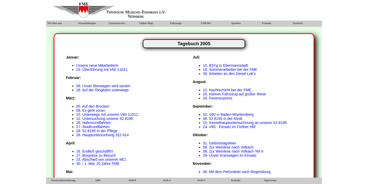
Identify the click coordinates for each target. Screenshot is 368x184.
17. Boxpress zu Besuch (96, 155)
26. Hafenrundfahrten (93, 123)
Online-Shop (146, 23)
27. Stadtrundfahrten (93, 127)
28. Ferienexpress (217, 98)
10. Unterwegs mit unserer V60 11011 (107, 114)
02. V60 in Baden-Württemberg (228, 114)
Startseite (298, 23)
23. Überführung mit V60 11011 (102, 69)
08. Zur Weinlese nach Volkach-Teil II (233, 151)
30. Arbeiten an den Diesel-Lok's (229, 74)
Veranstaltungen (87, 23)
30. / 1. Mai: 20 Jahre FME (98, 164)
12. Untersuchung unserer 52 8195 (104, 119)
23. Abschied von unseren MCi (101, 159)
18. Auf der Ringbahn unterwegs (102, 90)
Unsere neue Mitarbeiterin (97, 65)
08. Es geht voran (90, 110)
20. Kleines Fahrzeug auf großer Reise (234, 94)
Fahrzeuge (175, 23)
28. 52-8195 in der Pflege (97, 131)
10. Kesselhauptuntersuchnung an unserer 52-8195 (245, 123)
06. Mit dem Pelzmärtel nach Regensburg (237, 172)
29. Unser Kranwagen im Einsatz (230, 155)
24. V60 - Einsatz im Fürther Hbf (229, 127)
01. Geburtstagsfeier (219, 143)
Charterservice (117, 23)
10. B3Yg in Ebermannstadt (225, 65)
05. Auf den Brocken (92, 106)
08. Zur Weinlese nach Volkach (228, 147)
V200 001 (206, 23)
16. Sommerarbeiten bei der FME (230, 69)
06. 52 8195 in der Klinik (222, 119)
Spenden (236, 23)
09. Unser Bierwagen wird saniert (103, 86)
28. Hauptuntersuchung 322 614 (102, 135)
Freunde (266, 23)
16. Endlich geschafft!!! (94, 151)
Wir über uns (54, 23)
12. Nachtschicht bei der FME (227, 90)
